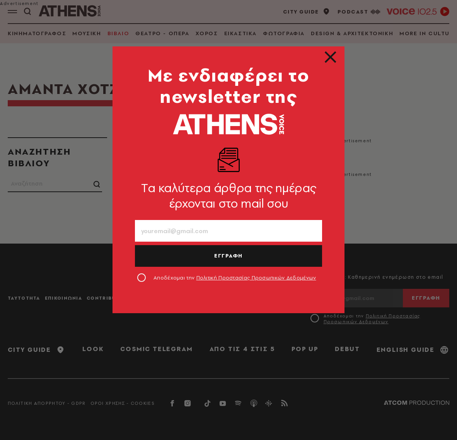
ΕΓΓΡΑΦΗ (228, 255)
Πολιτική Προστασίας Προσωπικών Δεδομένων (256, 277)
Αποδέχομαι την (234, 278)
